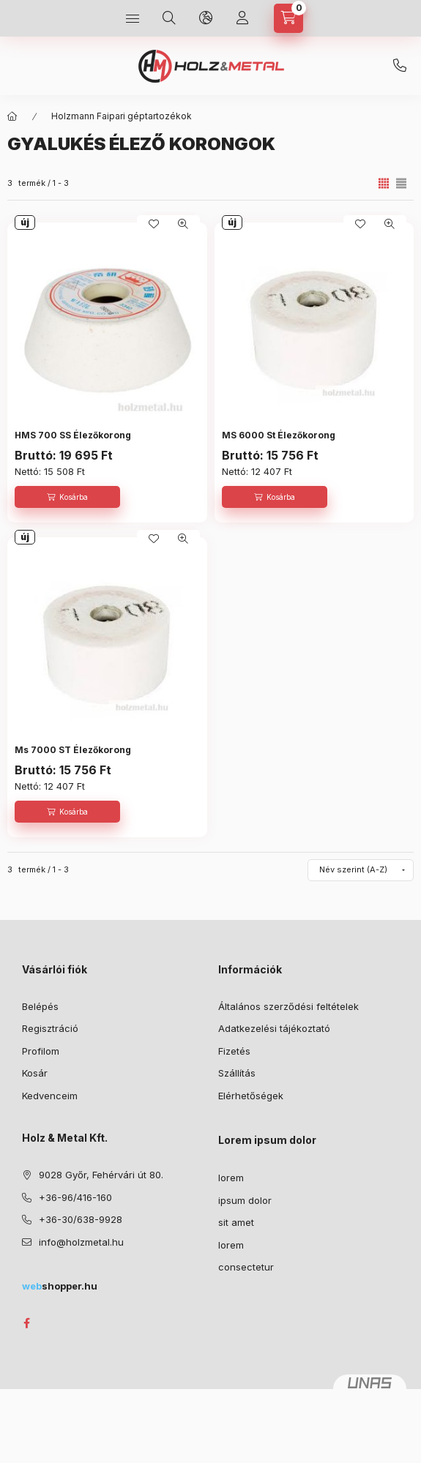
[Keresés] (169, 18)
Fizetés (234, 1051)
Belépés (40, 1006)
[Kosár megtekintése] (288, 18)
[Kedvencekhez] (153, 224)
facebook (26, 1323)
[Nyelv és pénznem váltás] (205, 18)
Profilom (40, 1051)
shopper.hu (59, 1286)
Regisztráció (50, 1028)
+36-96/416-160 (75, 1197)
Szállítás (237, 1073)
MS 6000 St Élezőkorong (278, 435)
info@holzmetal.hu (81, 1242)
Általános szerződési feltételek (288, 1006)
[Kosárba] (67, 497)
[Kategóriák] (132, 18)
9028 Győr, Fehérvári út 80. (101, 1174)
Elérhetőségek (250, 1095)
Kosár (35, 1073)
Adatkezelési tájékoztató (274, 1028)
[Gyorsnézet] (183, 224)
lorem (231, 1177)
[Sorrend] (361, 870)
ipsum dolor (245, 1200)
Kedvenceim (50, 1095)
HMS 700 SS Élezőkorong (73, 435)
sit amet (236, 1222)
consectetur (246, 1267)
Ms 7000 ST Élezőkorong (73, 749)
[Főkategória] (12, 116)
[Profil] (242, 18)
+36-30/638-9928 (400, 66)
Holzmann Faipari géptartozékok (121, 116)
